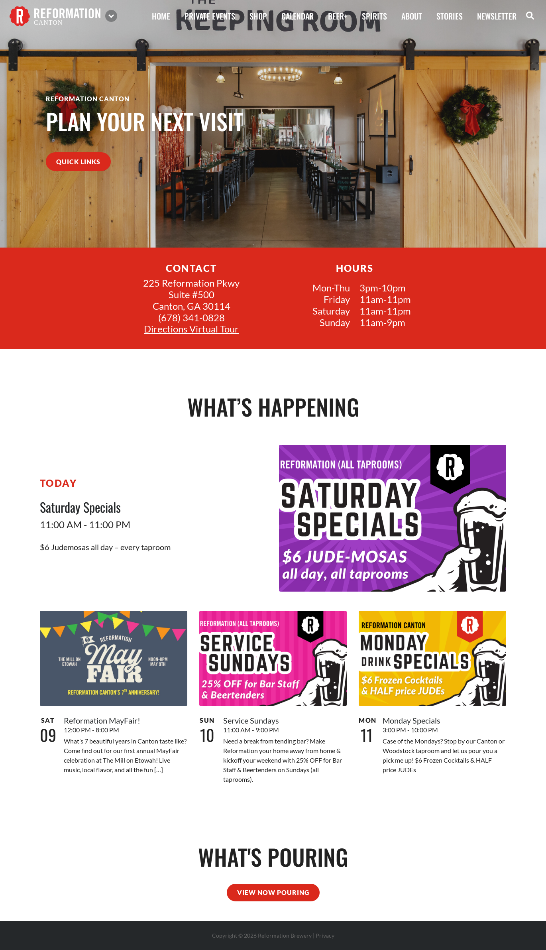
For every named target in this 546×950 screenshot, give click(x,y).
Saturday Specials (80, 507)
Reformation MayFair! (102, 720)
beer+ (338, 16)
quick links (78, 161)
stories (449, 16)
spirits (374, 16)
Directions (165, 328)
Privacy (325, 935)
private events (210, 16)
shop (258, 16)
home (161, 16)
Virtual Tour (214, 328)
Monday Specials (411, 720)
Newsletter (497, 16)
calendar (297, 16)
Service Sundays (251, 720)
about (411, 16)
